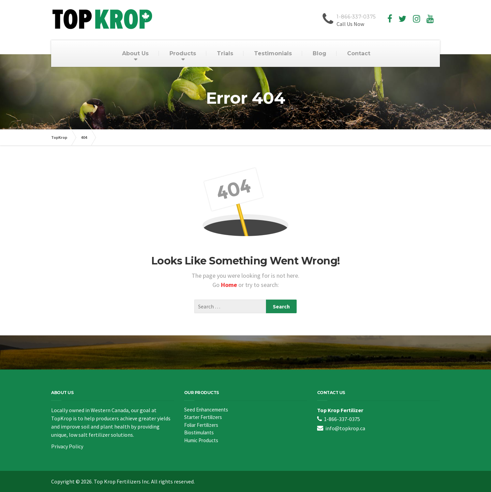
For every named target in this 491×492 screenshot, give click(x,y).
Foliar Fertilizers (201, 425)
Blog (319, 53)
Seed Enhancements (206, 409)
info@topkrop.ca (345, 428)
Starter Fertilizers (203, 417)
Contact (358, 53)
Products (182, 53)
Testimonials (273, 53)
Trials (225, 53)
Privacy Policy (67, 446)
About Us (135, 53)
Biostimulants (199, 432)
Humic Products (201, 440)
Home (229, 285)
